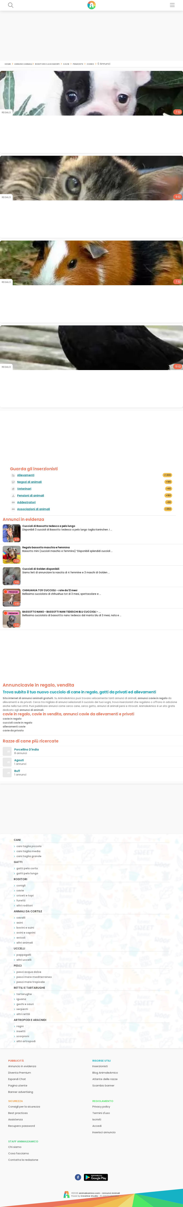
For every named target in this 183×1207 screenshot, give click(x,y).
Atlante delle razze (105, 1079)
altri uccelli (23, 960)
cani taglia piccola (28, 846)
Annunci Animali (23, 64)
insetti (20, 1031)
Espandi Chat (17, 1079)
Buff (17, 771)
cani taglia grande (28, 856)
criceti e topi (25, 895)
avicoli (20, 937)
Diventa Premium (19, 1072)
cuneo (90, 64)
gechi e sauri (25, 1004)
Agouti (19, 760)
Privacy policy (101, 1106)
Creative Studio (89, 1195)
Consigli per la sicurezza (24, 1106)
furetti (20, 900)
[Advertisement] (91, 36)
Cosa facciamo (18, 1153)
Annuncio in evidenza (22, 1066)
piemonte (78, 64)
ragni (20, 1026)
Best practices (18, 1113)
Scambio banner (103, 1085)
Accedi (97, 1126)
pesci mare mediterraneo (34, 977)
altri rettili (23, 1014)
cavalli (20, 917)
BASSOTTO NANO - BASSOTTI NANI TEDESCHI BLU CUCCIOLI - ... (61, 612)
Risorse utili (101, 1061)
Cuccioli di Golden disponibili (40, 569)
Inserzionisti (100, 1066)
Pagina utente (17, 1085)
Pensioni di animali (30, 495)
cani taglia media (28, 851)
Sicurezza (15, 1101)
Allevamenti (25, 475)
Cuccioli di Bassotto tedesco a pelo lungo (48, 526)
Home (8, 64)
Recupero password (21, 1126)
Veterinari (24, 489)
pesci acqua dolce (28, 972)
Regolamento (102, 1101)
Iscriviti (96, 1119)
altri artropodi (26, 1041)
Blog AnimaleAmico (105, 1072)
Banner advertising (20, 1092)
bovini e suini (25, 927)
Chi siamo (14, 1147)
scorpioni (22, 1036)
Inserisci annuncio (104, 1132)
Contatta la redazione (23, 1160)
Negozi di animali (29, 482)
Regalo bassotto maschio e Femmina (46, 547)
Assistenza (15, 1119)
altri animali (24, 942)
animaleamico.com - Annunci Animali (99, 1193)
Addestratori (26, 502)
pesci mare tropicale (30, 982)
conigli (21, 885)
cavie (66, 64)
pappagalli (23, 955)
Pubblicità (16, 1061)
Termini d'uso (101, 1113)
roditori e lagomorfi (47, 64)
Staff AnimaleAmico (23, 1141)
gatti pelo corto (27, 868)
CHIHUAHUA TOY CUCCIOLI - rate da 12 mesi (49, 590)
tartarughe (24, 994)
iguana (21, 999)
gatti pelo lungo (27, 873)
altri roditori (24, 905)
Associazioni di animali (33, 509)
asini (19, 922)
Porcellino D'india (26, 749)
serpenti (22, 1009)
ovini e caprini (25, 932)
